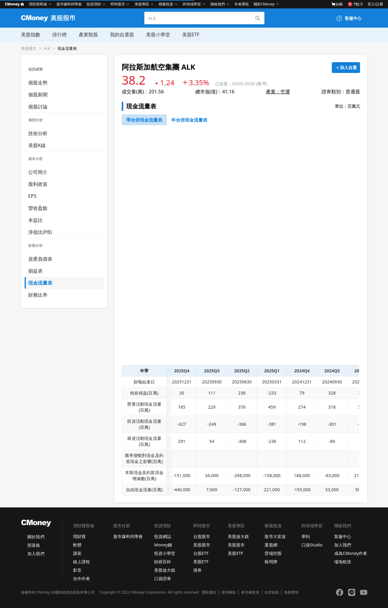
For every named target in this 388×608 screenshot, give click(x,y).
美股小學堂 (158, 34)
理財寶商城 (38, 4)
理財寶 (79, 536)
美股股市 (29, 48)
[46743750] (189, 119)
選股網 (270, 545)
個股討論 (38, 106)
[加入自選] (346, 67)
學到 (305, 536)
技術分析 (38, 133)
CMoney (14, 4)
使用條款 (228, 592)
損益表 (35, 271)
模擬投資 (166, 4)
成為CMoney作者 (350, 553)
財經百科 (162, 561)
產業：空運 (278, 91)
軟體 (77, 545)
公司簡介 (38, 172)
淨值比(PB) (40, 232)
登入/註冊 (375, 4)
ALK (47, 48)
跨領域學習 (192, 4)
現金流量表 (67, 48)
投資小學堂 (164, 553)
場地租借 (342, 561)
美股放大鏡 (164, 570)
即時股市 (118, 4)
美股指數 (30, 34)
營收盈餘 (38, 208)
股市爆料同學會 (69, 4)
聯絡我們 (217, 4)
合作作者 (81, 578)
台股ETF (201, 553)
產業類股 (88, 34)
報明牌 (270, 561)
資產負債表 (40, 259)
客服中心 (342, 536)
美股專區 (142, 4)
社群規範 (271, 592)
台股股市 (201, 536)
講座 (77, 553)
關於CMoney (264, 4)
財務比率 (38, 295)
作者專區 (241, 4)
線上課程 (81, 561)
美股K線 (37, 145)
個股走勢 (38, 82)
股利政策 (38, 184)
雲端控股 (272, 553)
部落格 (33, 545)
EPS (32, 196)
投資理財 (94, 4)
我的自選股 (122, 34)
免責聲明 (291, 592)
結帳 (337, 4)
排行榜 (59, 34)
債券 (197, 570)
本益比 (35, 220)
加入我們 (35, 553)
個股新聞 (38, 94)
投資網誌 (162, 536)
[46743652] (144, 119)
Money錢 (163, 545)
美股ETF (191, 34)
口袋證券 (162, 578)
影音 (77, 570)
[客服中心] (349, 18)
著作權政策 (250, 592)
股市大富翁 (275, 536)
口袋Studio (311, 545)
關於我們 (35, 537)
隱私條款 (209, 592)
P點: (355, 4)
